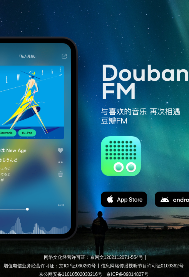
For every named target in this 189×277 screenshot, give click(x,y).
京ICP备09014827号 (127, 274)
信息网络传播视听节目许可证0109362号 (142, 266)
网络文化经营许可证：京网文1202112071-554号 (94, 257)
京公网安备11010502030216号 (70, 274)
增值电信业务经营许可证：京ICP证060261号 (49, 266)
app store (124, 199)
